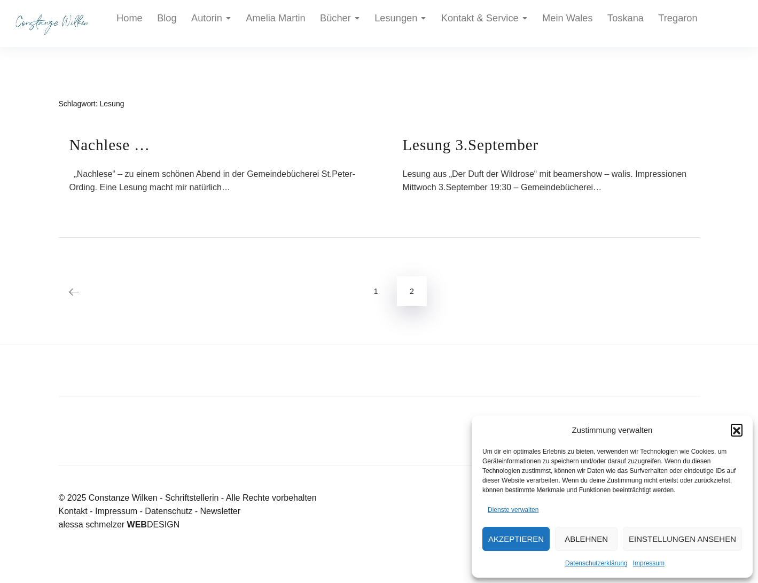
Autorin (193, 23)
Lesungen (348, 23)
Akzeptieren (516, 538)
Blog (156, 23)
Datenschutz (168, 511)
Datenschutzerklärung (596, 563)
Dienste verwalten (513, 510)
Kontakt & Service (415, 23)
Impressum (649, 563)
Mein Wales (482, 23)
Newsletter (220, 511)
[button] (736, 429)
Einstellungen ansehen (682, 538)
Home (126, 23)
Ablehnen (586, 538)
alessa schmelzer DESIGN (119, 524)
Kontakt (73, 511)
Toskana (528, 23)
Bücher (297, 23)
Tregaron (570, 23)
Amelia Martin (246, 23)
